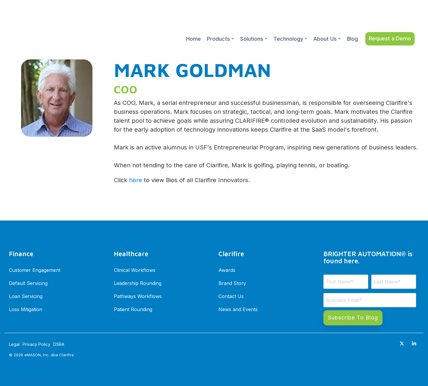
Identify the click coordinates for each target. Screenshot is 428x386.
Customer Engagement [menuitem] (34, 270)
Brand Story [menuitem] (232, 283)
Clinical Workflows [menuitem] (134, 270)
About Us (327, 25)
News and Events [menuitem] (238, 309)
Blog (352, 25)
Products (220, 25)
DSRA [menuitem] (58, 344)
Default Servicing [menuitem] (28, 283)
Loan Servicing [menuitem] (26, 296)
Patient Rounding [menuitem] (133, 309)
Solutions (254, 25)
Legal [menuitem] (14, 344)
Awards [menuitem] (226, 270)
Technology (290, 25)
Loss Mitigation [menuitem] (25, 309)
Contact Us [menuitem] (231, 296)
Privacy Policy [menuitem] (36, 344)
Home (193, 25)
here (135, 180)
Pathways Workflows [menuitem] (138, 296)
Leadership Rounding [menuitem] (137, 283)
